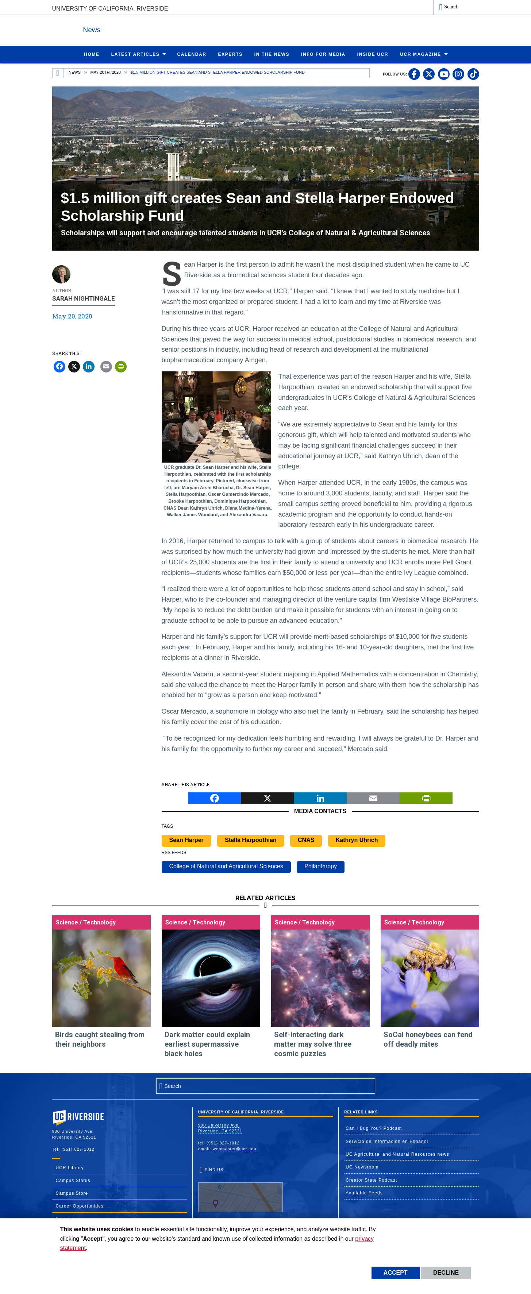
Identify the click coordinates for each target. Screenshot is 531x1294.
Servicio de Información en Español (387, 1141)
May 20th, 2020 (106, 72)
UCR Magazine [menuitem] (420, 54)
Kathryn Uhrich (357, 840)
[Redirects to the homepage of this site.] (58, 73)
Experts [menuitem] (230, 54)
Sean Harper (186, 840)
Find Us (240, 1189)
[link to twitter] (429, 74)
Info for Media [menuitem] (323, 54)
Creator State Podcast (371, 1179)
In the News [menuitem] (271, 54)
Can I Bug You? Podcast (374, 1128)
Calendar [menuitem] (191, 54)
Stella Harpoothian (250, 840)
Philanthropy (320, 866)
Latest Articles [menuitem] (135, 54)
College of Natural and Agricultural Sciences (226, 866)
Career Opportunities (80, 1205)
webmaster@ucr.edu (235, 1148)
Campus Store (72, 1192)
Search (451, 6)
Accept (396, 1273)
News (132, 28)
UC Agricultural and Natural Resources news (397, 1153)
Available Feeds (364, 1192)
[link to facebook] (414, 74)
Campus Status (73, 1180)
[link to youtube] (444, 74)
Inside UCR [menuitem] (372, 54)
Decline (446, 1273)
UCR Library (70, 1167)
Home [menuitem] (91, 54)
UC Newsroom (362, 1166)
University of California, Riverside (110, 8)
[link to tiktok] (473, 74)
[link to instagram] (458, 74)
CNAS (306, 840)
